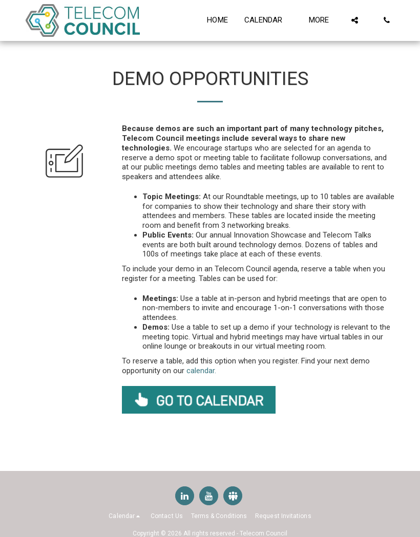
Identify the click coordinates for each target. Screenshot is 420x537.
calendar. (201, 370)
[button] (268, 20)
